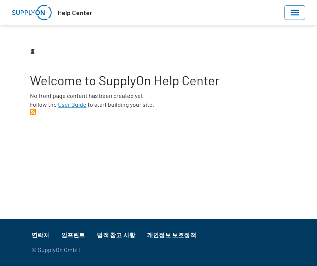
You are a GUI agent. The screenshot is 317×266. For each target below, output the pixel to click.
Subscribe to (33, 112)
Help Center (75, 12)
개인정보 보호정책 (171, 234)
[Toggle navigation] (294, 12)
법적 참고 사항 (116, 234)
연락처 (40, 234)
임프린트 (73, 234)
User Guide (72, 104)
